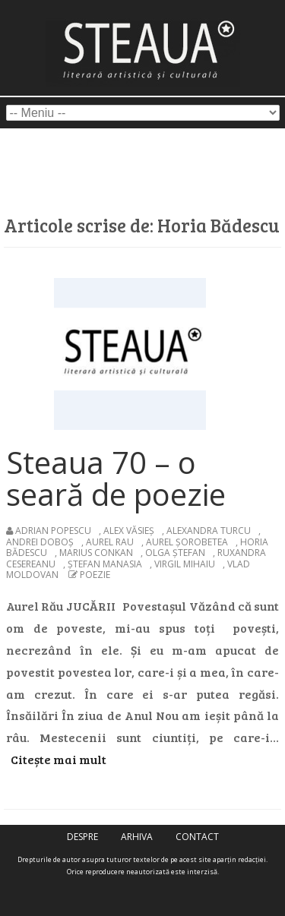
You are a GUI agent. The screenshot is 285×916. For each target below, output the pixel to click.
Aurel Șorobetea (187, 541)
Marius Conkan (96, 552)
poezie (95, 574)
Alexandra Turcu (208, 530)
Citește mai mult (58, 759)
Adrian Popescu (53, 530)
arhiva (137, 836)
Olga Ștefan (175, 552)
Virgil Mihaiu (184, 563)
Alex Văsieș (128, 530)
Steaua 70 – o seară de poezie (116, 478)
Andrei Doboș (40, 541)
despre (82, 836)
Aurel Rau (110, 541)
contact (197, 836)
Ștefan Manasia (105, 563)
